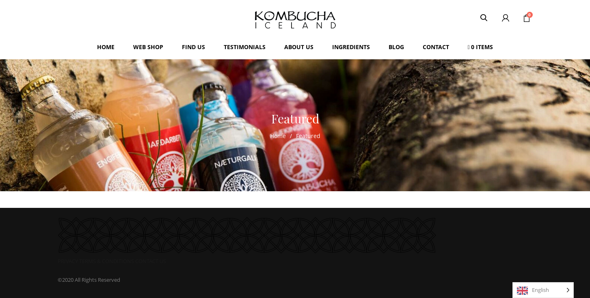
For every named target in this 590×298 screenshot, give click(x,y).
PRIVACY (68, 261)
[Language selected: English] (543, 290)
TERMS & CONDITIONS (106, 261)
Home (278, 136)
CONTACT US (150, 261)
